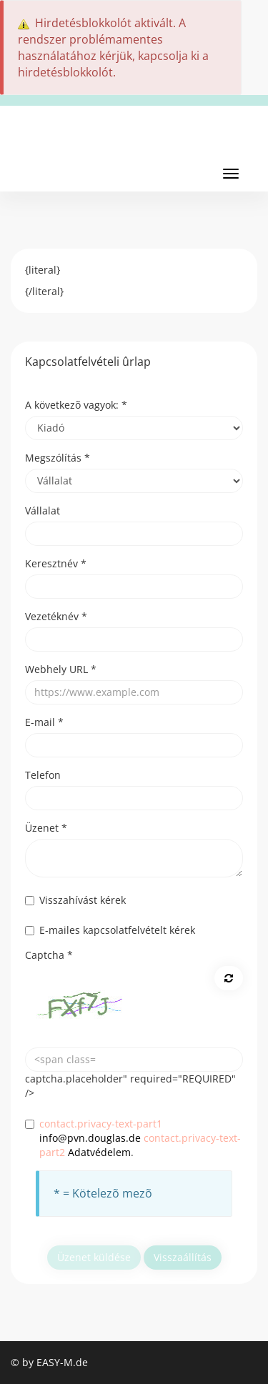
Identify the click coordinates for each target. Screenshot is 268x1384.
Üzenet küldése (94, 1257)
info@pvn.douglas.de (90, 1138)
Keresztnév (55, 563)
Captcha (49, 955)
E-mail (44, 722)
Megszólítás (57, 457)
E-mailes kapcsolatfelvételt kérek (110, 930)
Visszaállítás (183, 1257)
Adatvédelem (99, 1152)
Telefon (43, 775)
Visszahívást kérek (75, 900)
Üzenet (46, 828)
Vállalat (42, 510)
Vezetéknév (56, 616)
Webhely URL (60, 669)
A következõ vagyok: (76, 405)
